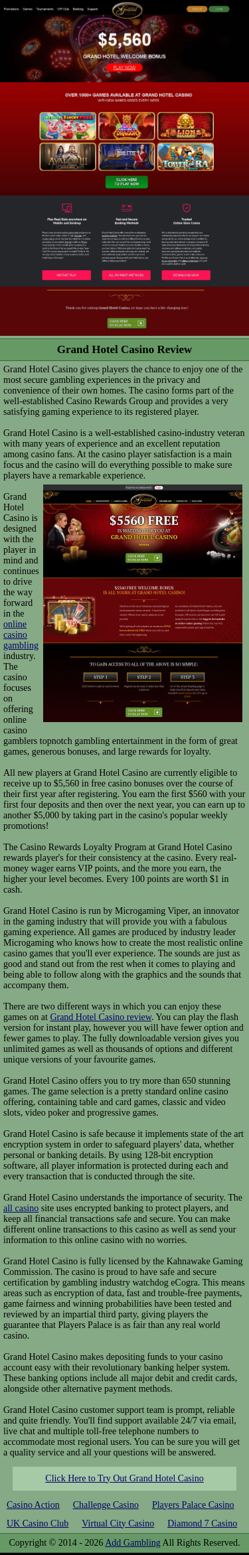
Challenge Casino (106, 1505)
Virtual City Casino (118, 1523)
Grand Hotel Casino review (100, 1017)
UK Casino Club (37, 1523)
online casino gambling (21, 634)
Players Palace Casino (193, 1505)
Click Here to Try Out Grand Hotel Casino (124, 1478)
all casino (21, 1208)
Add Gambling (133, 1543)
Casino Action (33, 1505)
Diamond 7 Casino (202, 1523)
